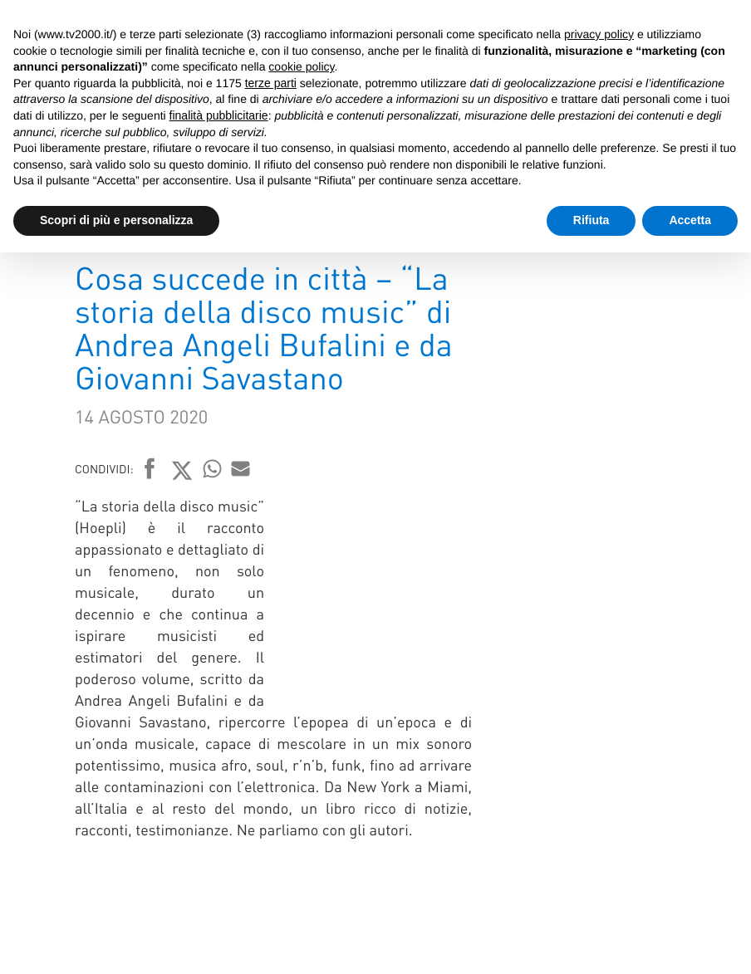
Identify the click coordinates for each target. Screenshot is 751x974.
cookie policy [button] (301, 66)
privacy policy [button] (599, 34)
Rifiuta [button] (591, 220)
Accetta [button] (690, 220)
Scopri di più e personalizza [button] (116, 220)
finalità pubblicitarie (218, 115)
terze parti (271, 83)
